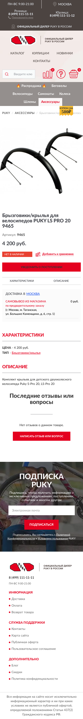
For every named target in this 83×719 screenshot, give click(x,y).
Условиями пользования (53, 538)
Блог (15, 665)
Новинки (65, 53)
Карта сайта (20, 635)
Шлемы (30, 102)
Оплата (17, 605)
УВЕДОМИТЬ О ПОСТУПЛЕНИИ (41, 267)
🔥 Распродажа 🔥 (31, 86)
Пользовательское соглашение (34, 648)
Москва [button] (33, 294)
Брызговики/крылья (26, 353)
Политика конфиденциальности (35, 679)
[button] (20, 17)
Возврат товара (23, 612)
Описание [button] (61, 281)
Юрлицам (40, 53)
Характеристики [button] (22, 281)
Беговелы (59, 86)
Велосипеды (23, 94)
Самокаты (46, 94)
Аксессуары (50, 102)
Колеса (64, 94)
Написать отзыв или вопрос (41, 436)
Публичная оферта (25, 642)
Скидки (17, 672)
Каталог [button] (17, 53)
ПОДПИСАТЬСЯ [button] (41, 524)
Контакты (41, 61)
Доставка (18, 599)
